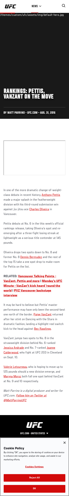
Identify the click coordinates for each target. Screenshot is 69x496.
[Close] (65, 443)
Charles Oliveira (39, 209)
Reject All (34, 478)
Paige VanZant (42, 314)
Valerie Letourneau (15, 367)
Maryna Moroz (12, 376)
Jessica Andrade (13, 348)
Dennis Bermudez (31, 257)
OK (34, 489)
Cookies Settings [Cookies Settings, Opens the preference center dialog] (34, 467)
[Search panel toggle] (63, 5)
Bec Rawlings (42, 329)
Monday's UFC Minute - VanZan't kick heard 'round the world (32, 286)
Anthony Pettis (51, 195)
